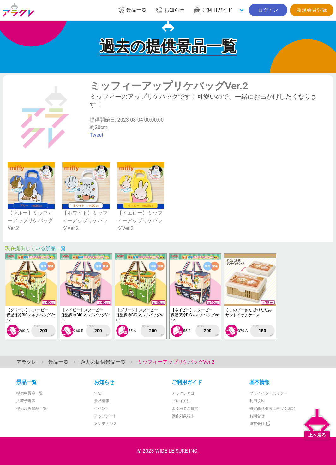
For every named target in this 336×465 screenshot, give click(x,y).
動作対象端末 (183, 416)
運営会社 (260, 423)
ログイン (268, 10)
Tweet (96, 135)
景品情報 (101, 401)
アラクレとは (183, 393)
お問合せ (257, 416)
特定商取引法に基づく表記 (272, 408)
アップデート (105, 416)
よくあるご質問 (185, 408)
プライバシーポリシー (268, 393)
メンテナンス (105, 423)
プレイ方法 (181, 401)
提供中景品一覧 (29, 393)
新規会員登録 (312, 10)
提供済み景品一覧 (31, 408)
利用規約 (257, 401)
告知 (98, 393)
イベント (101, 408)
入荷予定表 (25, 401)
